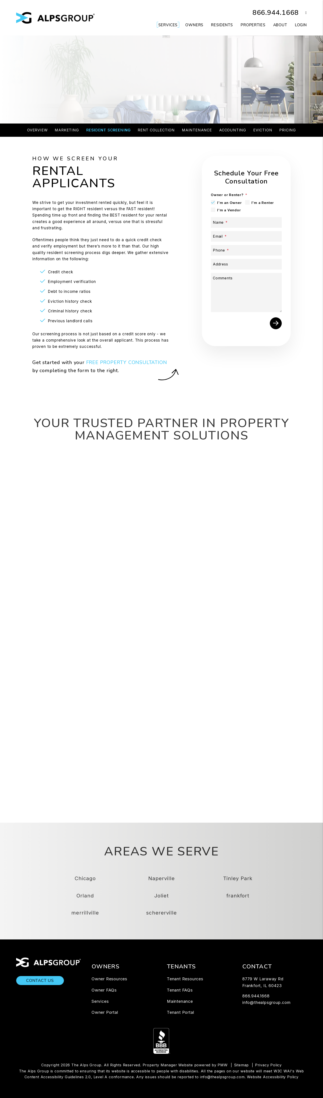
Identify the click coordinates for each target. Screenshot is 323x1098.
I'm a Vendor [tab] (229, 210)
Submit (234, 92)
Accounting (232, 130)
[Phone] (246, 250)
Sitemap (241, 1065)
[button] (303, 13)
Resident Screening (108, 130)
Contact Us (40, 980)
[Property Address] (143, 92)
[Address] (246, 264)
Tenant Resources (185, 978)
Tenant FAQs (180, 990)
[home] (55, 17)
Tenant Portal (180, 1012)
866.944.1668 (276, 12)
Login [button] (301, 25)
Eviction (262, 130)
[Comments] (246, 292)
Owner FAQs (104, 990)
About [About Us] (280, 25)
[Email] (246, 236)
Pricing (287, 130)
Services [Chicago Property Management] (167, 25)
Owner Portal (105, 1012)
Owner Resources (109, 978)
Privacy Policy (268, 1065)
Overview (37, 130)
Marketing (67, 130)
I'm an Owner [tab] (229, 203)
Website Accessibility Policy (272, 1077)
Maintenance (197, 130)
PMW (222, 1065)
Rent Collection (156, 130)
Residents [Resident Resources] (222, 25)
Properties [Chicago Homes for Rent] (253, 25)
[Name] (246, 222)
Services (100, 1001)
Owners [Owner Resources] (194, 25)
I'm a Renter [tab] (262, 203)
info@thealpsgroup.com (266, 1002)
